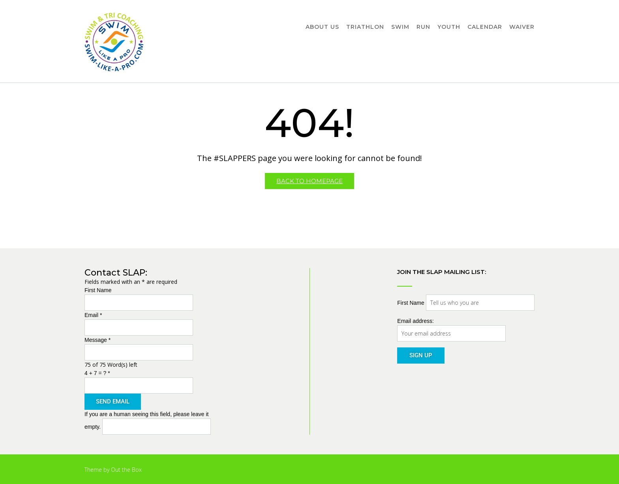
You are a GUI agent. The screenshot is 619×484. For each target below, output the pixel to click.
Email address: (415, 321)
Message (97, 340)
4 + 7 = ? (97, 373)
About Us (322, 27)
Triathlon (365, 27)
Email (93, 315)
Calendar (484, 27)
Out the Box (126, 469)
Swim (400, 27)
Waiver (522, 27)
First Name (97, 290)
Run (423, 27)
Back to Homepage (309, 181)
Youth (448, 27)
